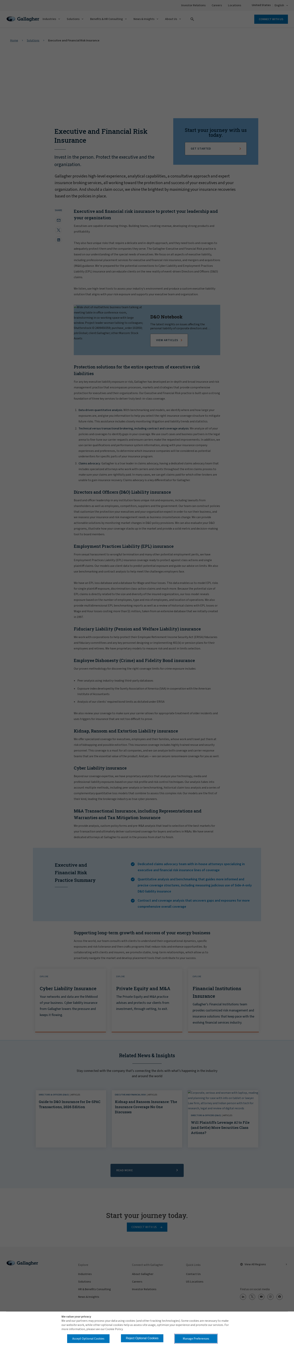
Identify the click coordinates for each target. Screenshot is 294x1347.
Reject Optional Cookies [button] (142, 1338)
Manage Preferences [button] (196, 1339)
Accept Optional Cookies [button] (88, 1339)
